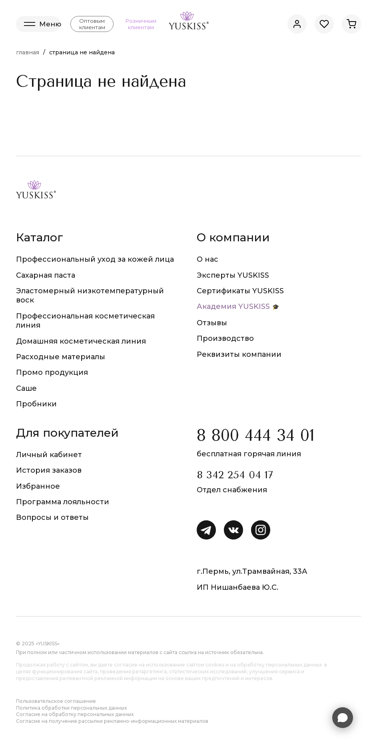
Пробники (36, 404)
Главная (27, 52)
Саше (26, 388)
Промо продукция (52, 372)
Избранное (38, 486)
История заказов (49, 470)
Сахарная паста (45, 275)
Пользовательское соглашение (56, 701)
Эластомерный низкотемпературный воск (90, 295)
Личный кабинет (49, 454)
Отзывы (212, 322)
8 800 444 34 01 (256, 435)
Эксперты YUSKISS (233, 275)
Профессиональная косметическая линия (85, 321)
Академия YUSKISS (233, 306)
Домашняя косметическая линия (81, 341)
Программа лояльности (62, 501)
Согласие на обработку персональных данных (75, 714)
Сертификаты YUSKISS (240, 290)
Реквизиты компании (239, 354)
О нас (207, 259)
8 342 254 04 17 (235, 475)
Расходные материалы (60, 356)
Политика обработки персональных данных (71, 708)
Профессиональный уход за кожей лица (95, 259)
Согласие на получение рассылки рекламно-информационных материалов (112, 721)
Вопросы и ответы (52, 517)
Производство (225, 338)
